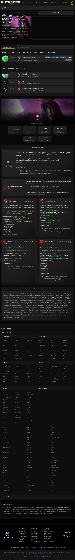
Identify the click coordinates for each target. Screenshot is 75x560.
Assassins (6, 336)
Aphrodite (5, 432)
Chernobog (6, 371)
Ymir (52, 490)
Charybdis (29, 369)
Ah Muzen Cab (7, 366)
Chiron (4, 445)
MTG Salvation (35, 540)
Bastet (4, 343)
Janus (4, 460)
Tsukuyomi (6, 488)
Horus (41, 374)
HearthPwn (47, 536)
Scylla (4, 480)
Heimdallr (29, 374)
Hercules (29, 455)
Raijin (16, 415)
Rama (52, 478)
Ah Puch (17, 392)
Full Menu (63, 3)
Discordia (29, 447)
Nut (28, 473)
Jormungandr (54, 460)
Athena (53, 435)
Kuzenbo (53, 353)
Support (57, 547)
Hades (53, 452)
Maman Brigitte (19, 407)
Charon (53, 442)
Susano (29, 483)
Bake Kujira (66, 343)
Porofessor (22, 531)
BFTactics (34, 536)
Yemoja (29, 490)
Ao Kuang (5, 394)
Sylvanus (53, 483)
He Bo (16, 402)
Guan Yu (29, 452)
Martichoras (18, 379)
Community (53, 3)
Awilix (4, 437)
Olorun (5, 412)
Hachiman (17, 374)
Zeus (4, 493)
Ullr (28, 488)
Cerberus (53, 440)
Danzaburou (6, 447)
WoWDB (46, 528)
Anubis (53, 430)
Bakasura (29, 340)
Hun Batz (29, 457)
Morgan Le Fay (55, 467)
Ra (27, 478)
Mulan (65, 374)
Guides (31, 3)
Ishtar (16, 376)
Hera (4, 405)
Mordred (29, 467)
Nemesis (53, 470)
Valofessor (22, 541)
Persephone (18, 412)
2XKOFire (34, 538)
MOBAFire (22, 528)
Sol (52, 480)
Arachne (5, 340)
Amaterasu (6, 430)
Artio (28, 435)
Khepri (28, 462)
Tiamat (5, 420)
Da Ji (52, 445)
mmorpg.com (48, 533)
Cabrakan (29, 440)
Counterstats (22, 533)
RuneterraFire (22, 536)
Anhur (28, 430)
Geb (52, 450)
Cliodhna (29, 343)
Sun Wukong (6, 483)
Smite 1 (19, 13)
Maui (64, 353)
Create (24, 3)
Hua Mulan (6, 457)
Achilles (5, 427)
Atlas (40, 343)
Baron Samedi (55, 437)
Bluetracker (47, 535)
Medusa (29, 465)
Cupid (28, 445)
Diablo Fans (47, 538)
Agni (28, 427)
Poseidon (53, 475)
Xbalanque (6, 490)
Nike (40, 376)
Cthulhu (41, 348)
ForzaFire (34, 531)
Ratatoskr (5, 353)
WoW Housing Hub (49, 530)
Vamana (53, 381)
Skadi (4, 384)
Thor (52, 485)
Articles (63, 547)
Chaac (28, 442)
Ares (52, 432)
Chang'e (17, 397)
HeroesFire (34, 533)
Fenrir (4, 450)
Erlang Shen (66, 369)
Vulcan (53, 488)
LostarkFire (34, 535)
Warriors (41, 362)
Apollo (28, 432)
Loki (4, 465)
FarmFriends (35, 530)
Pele (28, 475)
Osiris (4, 475)
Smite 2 (56, 13)
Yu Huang (29, 420)
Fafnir (52, 348)
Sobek (28, 480)
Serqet (28, 353)
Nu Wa (4, 473)
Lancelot (5, 348)
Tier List (38, 3)
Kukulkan (53, 462)
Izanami (53, 457)
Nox (16, 410)
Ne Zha (5, 470)
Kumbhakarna (43, 353)
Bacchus (29, 437)
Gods (45, 3)
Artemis (5, 435)
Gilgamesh (6, 452)
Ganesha (29, 450)
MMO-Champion (49, 531)
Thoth (28, 417)
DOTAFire (21, 540)
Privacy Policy (24, 547)
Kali (4, 462)
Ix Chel (16, 405)
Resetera (34, 528)
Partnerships (49, 547)
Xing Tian (41, 358)
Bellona (5, 440)
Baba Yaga (30, 394)
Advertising (33, 547)
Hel (28, 402)
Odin (52, 473)
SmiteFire (21, 538)
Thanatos (5, 485)
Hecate (5, 455)
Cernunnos (6, 442)
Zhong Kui (17, 422)
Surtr (64, 379)
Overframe (47, 540)
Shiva (40, 379)
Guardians (42, 336)
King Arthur (54, 374)
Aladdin (53, 427)
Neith (28, 470)
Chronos (29, 397)
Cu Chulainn (54, 369)
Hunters (5, 362)
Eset (52, 447)
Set (4, 355)
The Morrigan (30, 485)
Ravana (17, 353)
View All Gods (37, 497)
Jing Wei (29, 460)
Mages (5, 388)
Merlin (4, 467)
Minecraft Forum (36, 541)
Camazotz (17, 343)
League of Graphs (24, 530)
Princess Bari (6, 478)
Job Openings (41, 547)
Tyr (40, 381)
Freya (28, 400)
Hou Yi (53, 455)
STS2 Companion (49, 541)
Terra (64, 355)
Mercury (53, 465)
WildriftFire (22, 535)
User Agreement (14, 547)
